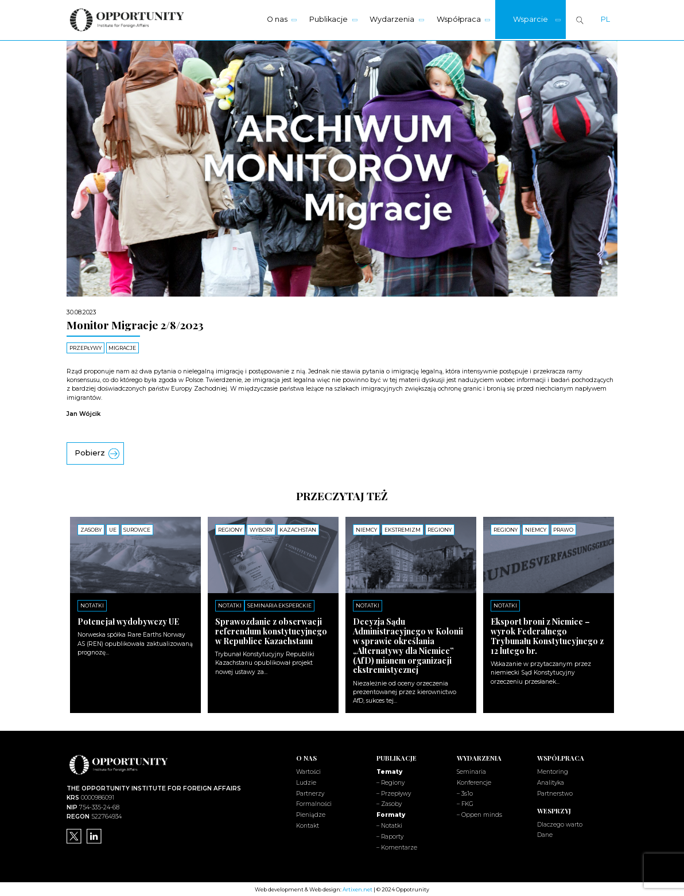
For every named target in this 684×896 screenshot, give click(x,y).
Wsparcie (530, 19)
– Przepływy (393, 792)
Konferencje (474, 781)
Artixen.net (357, 888)
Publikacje (328, 19)
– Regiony (390, 781)
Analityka (550, 781)
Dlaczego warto (559, 823)
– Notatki (389, 824)
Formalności (314, 803)
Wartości (308, 770)
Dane (545, 834)
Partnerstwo (555, 792)
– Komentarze (396, 846)
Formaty (390, 813)
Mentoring (552, 770)
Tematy (389, 770)
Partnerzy (310, 792)
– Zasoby (389, 803)
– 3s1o (465, 792)
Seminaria (471, 770)
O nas (277, 19)
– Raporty (389, 835)
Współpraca (459, 19)
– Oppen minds (479, 813)
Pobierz (90, 452)
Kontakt (307, 824)
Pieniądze (310, 813)
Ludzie (306, 781)
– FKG (465, 803)
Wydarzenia (392, 19)
